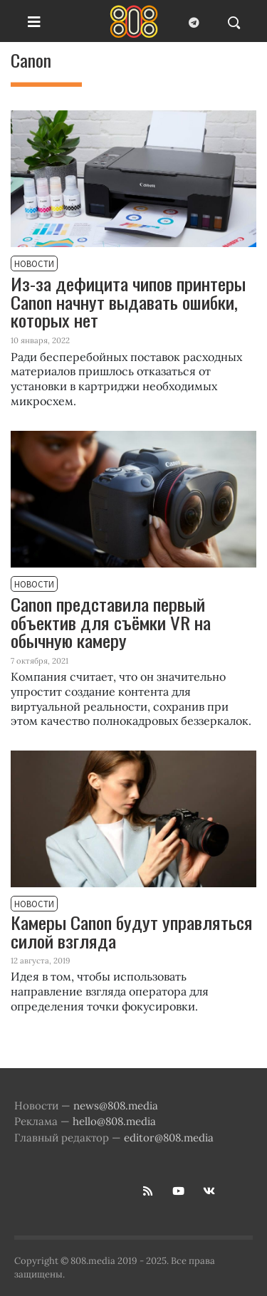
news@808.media (115, 1105)
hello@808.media (114, 1121)
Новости (34, 263)
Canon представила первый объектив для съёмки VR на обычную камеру (111, 622)
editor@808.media (169, 1137)
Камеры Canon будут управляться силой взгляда (132, 932)
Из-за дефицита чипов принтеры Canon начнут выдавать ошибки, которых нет (128, 302)
